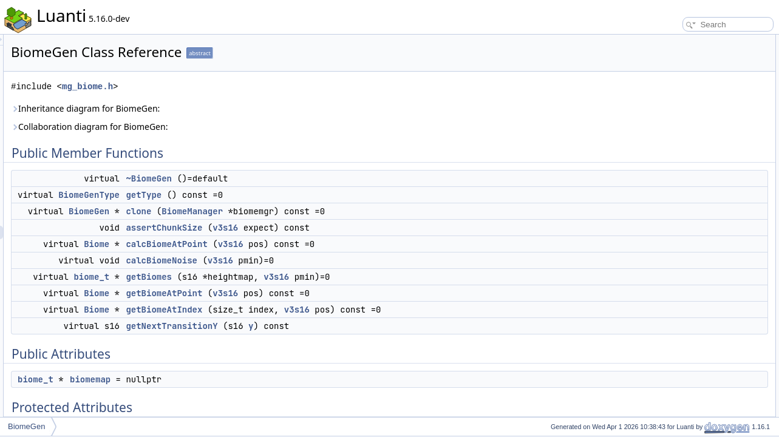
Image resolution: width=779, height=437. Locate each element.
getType (295, 194)
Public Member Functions (685, 41)
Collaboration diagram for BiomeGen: (241, 126)
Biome (248, 244)
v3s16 (377, 227)
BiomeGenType (240, 194)
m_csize (666, 255)
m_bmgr (666, 228)
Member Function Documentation (697, 295)
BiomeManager (344, 211)
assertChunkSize (315, 227)
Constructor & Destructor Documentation (709, 268)
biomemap (242, 379)
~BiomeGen (300, 178)
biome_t (243, 276)
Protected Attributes (675, 215)
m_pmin (666, 241)
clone (290, 211)
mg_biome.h (239, 86)
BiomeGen (240, 211)
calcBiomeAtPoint (318, 244)
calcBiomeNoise (313, 260)
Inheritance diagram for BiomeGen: (237, 108)
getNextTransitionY (323, 325)
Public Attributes (670, 188)
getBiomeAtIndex (315, 309)
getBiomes (300, 276)
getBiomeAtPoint (315, 293)
